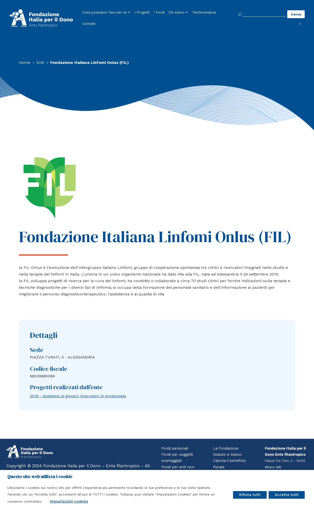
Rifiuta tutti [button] (250, 495)
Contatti (88, 24)
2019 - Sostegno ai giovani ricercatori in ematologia (78, 396)
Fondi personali (174, 448)
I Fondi (159, 12)
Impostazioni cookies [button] (69, 501)
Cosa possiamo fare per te (104, 12)
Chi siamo (176, 12)
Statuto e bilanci (227, 454)
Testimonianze (204, 12)
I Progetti (142, 12)
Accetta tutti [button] (287, 495)
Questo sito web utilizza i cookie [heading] (39, 477)
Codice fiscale (48, 369)
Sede (36, 350)
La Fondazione (225, 448)
